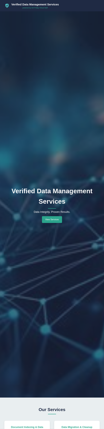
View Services (52, 219)
